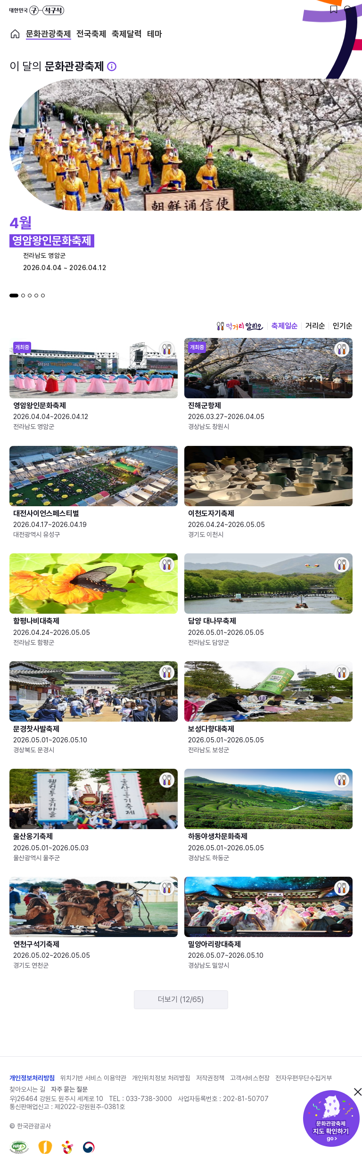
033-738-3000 (149, 1098)
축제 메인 (15, 34)
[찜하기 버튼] (333, 9)
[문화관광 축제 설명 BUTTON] (111, 66)
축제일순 (285, 325)
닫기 (358, 1091)
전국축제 (91, 34)
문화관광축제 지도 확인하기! (331, 1118)
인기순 (343, 325)
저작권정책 (210, 1078)
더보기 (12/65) (181, 999)
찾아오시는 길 (27, 1089)
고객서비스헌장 (250, 1078)
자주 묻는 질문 (69, 1089)
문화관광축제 (48, 34)
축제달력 (127, 34)
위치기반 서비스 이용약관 (93, 1078)
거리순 (315, 325)
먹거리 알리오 (240, 326)
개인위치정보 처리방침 (161, 1078)
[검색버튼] (348, 9)
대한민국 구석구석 (36, 10)
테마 (154, 34)
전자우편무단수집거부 (303, 1078)
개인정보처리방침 (32, 1078)
